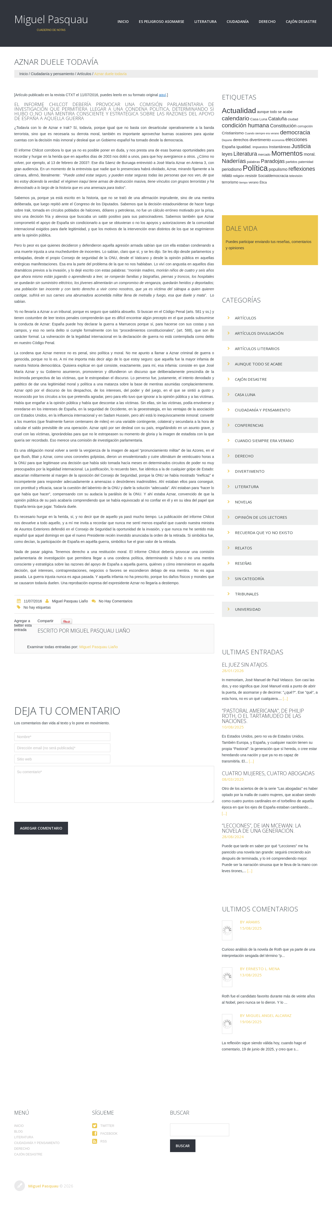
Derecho (267, 21)
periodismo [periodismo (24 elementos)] (232, 169)
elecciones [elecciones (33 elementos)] (296, 139)
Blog (18, 1131)
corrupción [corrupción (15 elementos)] (305, 126)
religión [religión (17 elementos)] (238, 176)
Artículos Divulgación (259, 333)
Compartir (45, 621)
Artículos (84, 74)
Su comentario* (114, 784)
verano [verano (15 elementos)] (254, 182)
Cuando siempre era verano (264, 440)
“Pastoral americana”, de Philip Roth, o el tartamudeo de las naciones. (263, 716)
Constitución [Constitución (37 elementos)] (283, 125)
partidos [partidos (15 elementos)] (291, 162)
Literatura (205, 21)
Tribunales (247, 593)
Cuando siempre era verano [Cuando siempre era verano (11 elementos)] (262, 133)
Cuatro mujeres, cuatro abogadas (268, 773)
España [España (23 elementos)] (228, 146)
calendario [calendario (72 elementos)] (235, 118)
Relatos (243, 547)
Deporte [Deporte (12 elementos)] (227, 140)
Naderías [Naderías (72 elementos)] (234, 160)
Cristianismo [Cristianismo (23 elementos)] (233, 133)
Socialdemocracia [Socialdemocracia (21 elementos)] (273, 176)
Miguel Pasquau (51, 19)
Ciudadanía (238, 21)
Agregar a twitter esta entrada (23, 625)
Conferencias (249, 425)
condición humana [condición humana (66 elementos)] (245, 125)
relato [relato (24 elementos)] (227, 175)
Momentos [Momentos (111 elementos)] (287, 153)
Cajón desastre (301, 21)
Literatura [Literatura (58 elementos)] (245, 154)
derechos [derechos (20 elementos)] (240, 140)
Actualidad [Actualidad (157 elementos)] (239, 110)
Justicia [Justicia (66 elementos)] (301, 146)
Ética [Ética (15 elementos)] (263, 182)
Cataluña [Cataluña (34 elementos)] (277, 118)
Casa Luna (245, 394)
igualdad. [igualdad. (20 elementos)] (244, 147)
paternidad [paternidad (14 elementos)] (305, 162)
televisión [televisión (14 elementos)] (295, 176)
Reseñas (243, 563)
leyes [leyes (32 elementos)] (227, 154)
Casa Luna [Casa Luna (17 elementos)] (258, 119)
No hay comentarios (116, 601)
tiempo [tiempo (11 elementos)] (243, 182)
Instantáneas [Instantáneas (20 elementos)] (279, 147)
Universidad (248, 609)
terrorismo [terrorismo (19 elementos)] (230, 182)
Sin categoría (249, 578)
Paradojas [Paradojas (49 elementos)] (273, 161)
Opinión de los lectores (261, 517)
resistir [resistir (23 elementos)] (251, 175)
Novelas (243, 501)
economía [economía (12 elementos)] (278, 140)
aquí (162, 95)
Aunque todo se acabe (258, 363)
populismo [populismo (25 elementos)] (278, 169)
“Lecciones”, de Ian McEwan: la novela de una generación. (261, 828)
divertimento (250, 471)
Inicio (123, 21)
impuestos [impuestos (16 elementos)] (260, 147)
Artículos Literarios (257, 348)
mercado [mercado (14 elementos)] (264, 154)
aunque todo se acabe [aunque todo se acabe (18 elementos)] (275, 112)
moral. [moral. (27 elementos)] (310, 154)
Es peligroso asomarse (161, 21)
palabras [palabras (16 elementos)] (253, 162)
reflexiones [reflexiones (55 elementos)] (301, 169)
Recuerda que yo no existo (264, 532)
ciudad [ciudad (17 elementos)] (293, 119)
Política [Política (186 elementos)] (255, 168)
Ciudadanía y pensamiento (52, 74)
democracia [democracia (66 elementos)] (295, 132)
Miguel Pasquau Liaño (70, 601)
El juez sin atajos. (245, 664)
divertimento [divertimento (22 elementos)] (260, 139)
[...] (285, 699)
